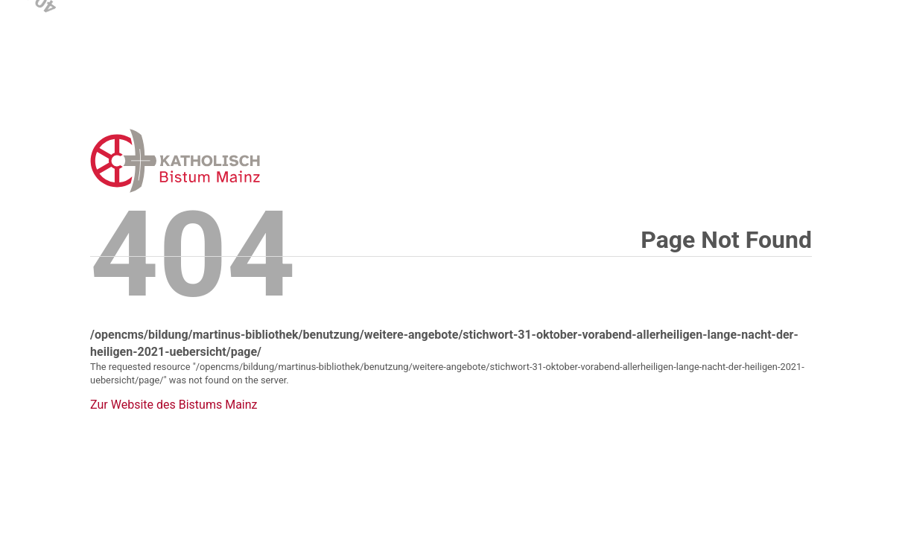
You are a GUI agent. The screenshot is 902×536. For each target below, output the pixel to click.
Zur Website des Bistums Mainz (173, 405)
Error (252, 160)
